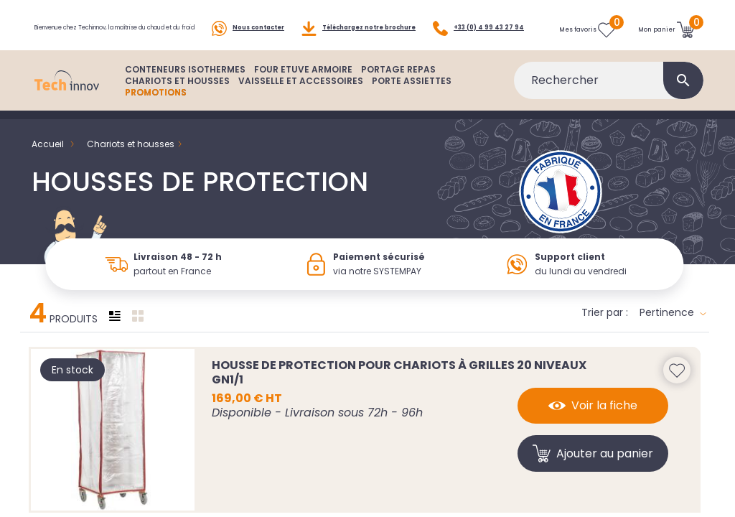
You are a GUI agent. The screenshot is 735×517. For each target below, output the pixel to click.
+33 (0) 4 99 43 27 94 (80, 51)
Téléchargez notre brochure (358, 19)
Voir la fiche (592, 425)
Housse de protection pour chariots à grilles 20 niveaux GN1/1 (399, 392)
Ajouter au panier (593, 474)
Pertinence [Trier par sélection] (673, 332)
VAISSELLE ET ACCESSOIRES (300, 101)
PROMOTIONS (156, 112)
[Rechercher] (608, 100)
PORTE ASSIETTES (411, 101)
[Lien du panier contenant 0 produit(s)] (666, 35)
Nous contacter (248, 19)
